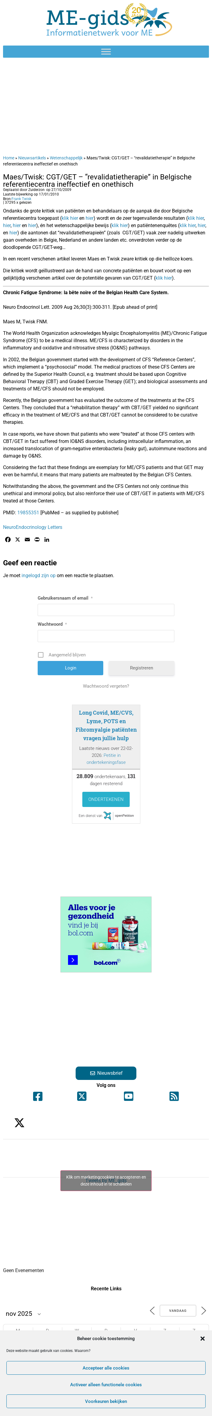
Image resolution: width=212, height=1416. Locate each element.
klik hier (70, 218)
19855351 (28, 513)
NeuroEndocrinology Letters (32, 527)
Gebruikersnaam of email (65, 598)
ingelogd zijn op (39, 575)
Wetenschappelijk (66, 157)
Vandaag (178, 1311)
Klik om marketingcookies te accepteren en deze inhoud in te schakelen (106, 1180)
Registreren (141, 668)
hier (90, 218)
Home (8, 157)
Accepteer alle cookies (106, 1368)
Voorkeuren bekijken (106, 1401)
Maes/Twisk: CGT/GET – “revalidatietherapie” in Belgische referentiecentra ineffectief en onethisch (97, 181)
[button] (203, 1339)
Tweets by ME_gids (106, 1180)
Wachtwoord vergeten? (106, 686)
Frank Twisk (21, 199)
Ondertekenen (106, 799)
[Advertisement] (105, 106)
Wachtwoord (52, 624)
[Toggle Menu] (106, 51)
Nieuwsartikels (32, 157)
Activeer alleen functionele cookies (106, 1384)
